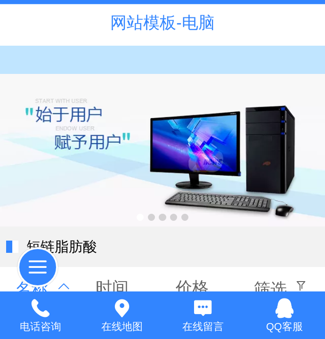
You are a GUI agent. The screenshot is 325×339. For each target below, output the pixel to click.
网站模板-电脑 (162, 23)
